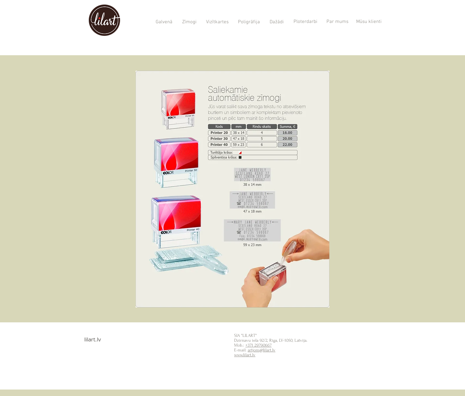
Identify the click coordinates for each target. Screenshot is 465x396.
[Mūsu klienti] (369, 22)
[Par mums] (337, 22)
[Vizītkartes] (217, 22)
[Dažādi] (276, 22)
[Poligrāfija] (249, 22)
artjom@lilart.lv (261, 350)
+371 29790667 (258, 345)
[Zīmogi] (189, 22)
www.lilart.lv (244, 354)
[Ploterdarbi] (305, 22)
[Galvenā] (164, 22)
